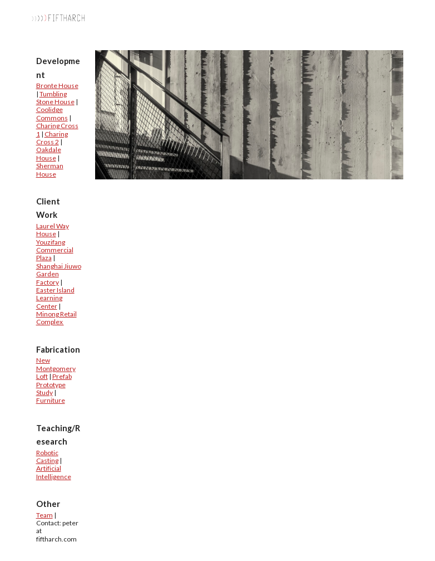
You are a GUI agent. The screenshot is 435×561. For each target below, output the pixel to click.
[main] (59, 299)
